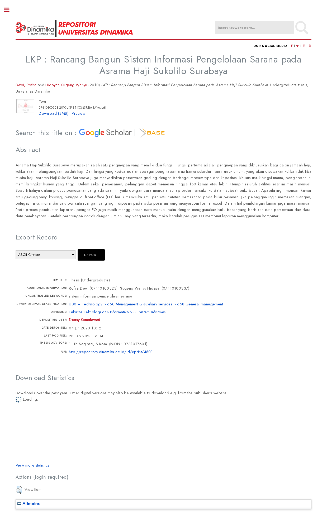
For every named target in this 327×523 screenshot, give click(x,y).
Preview (78, 113)
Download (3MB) (53, 113)
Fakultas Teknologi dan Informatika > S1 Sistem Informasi (118, 312)
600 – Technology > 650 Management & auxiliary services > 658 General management (146, 304)
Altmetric (28, 503)
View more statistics (33, 465)
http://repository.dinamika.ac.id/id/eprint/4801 (111, 351)
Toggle (9, 10)
